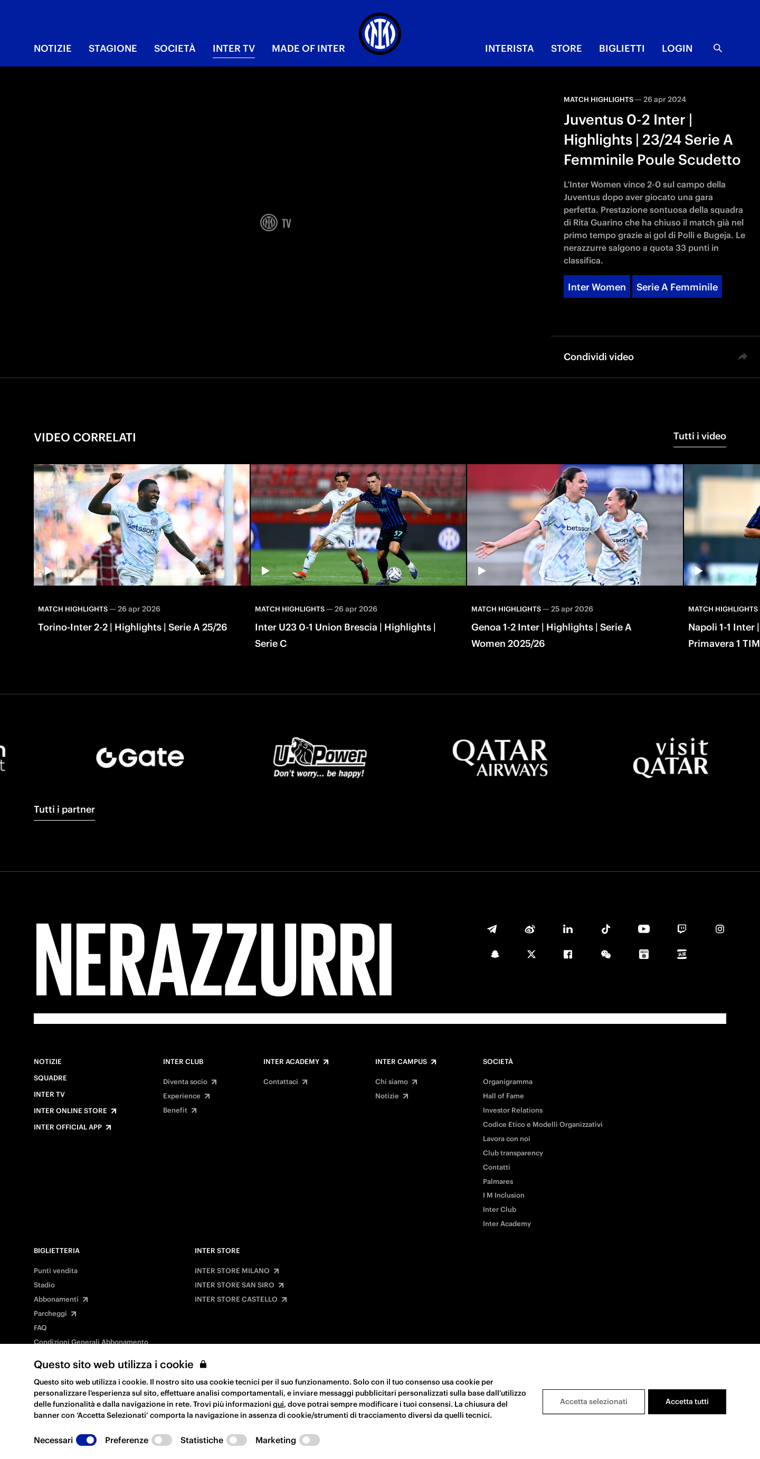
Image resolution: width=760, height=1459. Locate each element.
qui (278, 1404)
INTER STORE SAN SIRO (234, 1285)
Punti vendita (56, 1271)
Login (677, 48)
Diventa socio (185, 1082)
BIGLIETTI (622, 48)
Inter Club (183, 1062)
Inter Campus (401, 1062)
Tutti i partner (64, 809)
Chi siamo (391, 1082)
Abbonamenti (56, 1299)
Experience (182, 1096)
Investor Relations (513, 1110)
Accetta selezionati (594, 1401)
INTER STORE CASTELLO (236, 1299)
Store (566, 48)
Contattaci (280, 1082)
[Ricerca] (717, 48)
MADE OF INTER (308, 48)
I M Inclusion (504, 1195)
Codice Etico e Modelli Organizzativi (543, 1125)
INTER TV (234, 48)
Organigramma (508, 1082)
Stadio (44, 1285)
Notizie (48, 1062)
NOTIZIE (53, 48)
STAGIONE (113, 48)
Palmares (498, 1182)
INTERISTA (509, 48)
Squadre (50, 1078)
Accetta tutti (687, 1401)
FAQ (40, 1328)
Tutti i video (699, 436)
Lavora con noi (506, 1139)
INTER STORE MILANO (232, 1271)
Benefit (175, 1110)
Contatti (496, 1167)
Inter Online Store (70, 1111)
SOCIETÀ (175, 48)
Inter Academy (291, 1062)
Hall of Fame (503, 1096)
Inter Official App (68, 1127)
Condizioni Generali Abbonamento (91, 1342)
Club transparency (513, 1153)
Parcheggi (50, 1314)
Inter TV (49, 1094)
